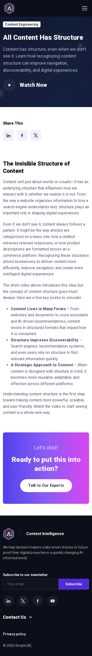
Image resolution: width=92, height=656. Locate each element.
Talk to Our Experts (46, 485)
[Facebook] (22, 135)
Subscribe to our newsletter (25, 575)
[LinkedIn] (8, 135)
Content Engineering (21, 24)
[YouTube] (52, 601)
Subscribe (74, 584)
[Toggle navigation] (84, 8)
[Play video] (9, 85)
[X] (35, 135)
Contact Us (14, 617)
